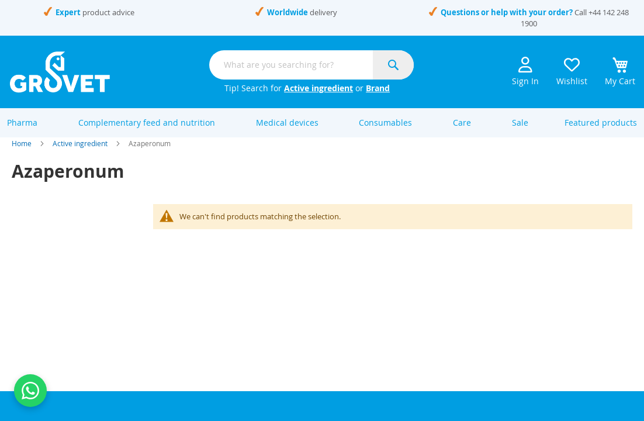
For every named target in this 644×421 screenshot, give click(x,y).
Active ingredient (318, 88)
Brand (378, 88)
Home (22, 156)
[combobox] (311, 65)
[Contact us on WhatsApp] (30, 390)
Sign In (525, 72)
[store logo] (60, 72)
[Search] (393, 65)
